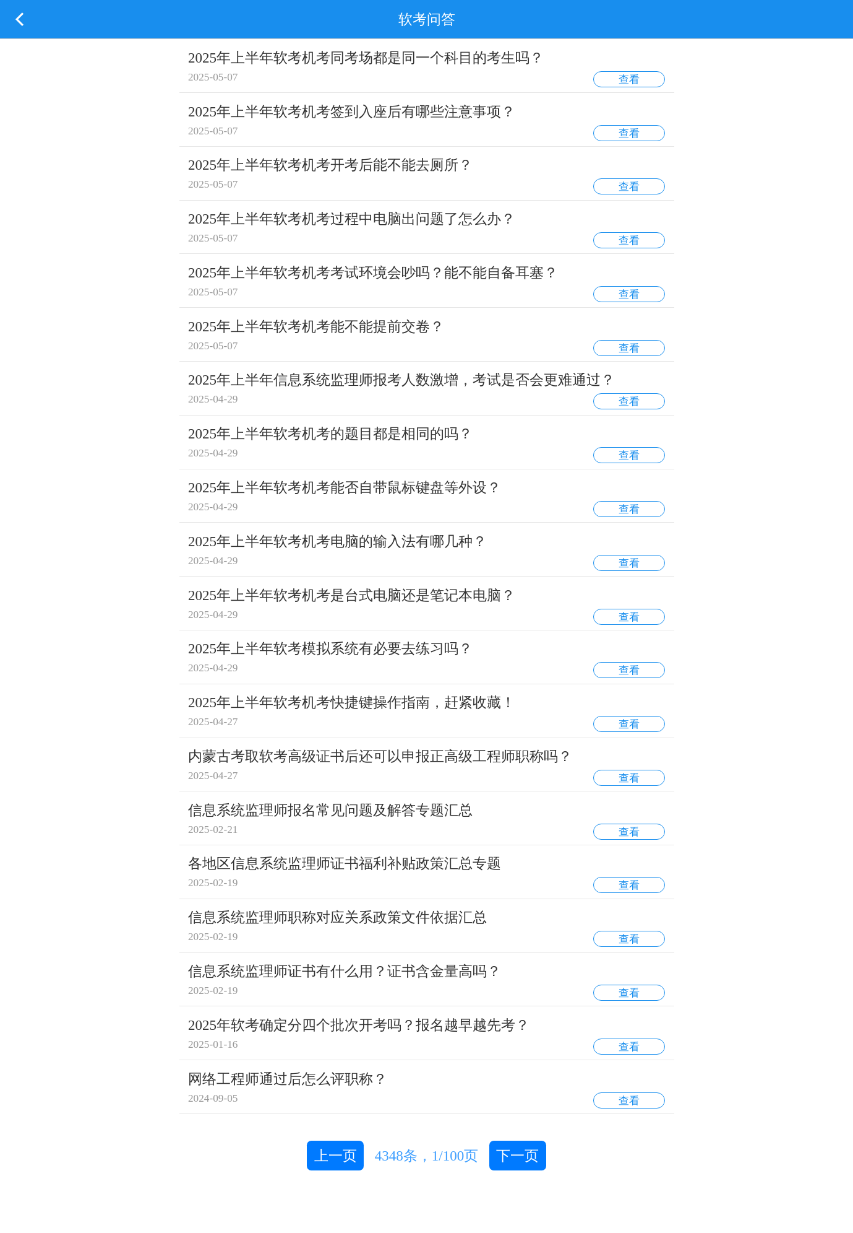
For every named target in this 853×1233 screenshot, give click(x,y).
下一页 (517, 1156)
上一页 (335, 1156)
